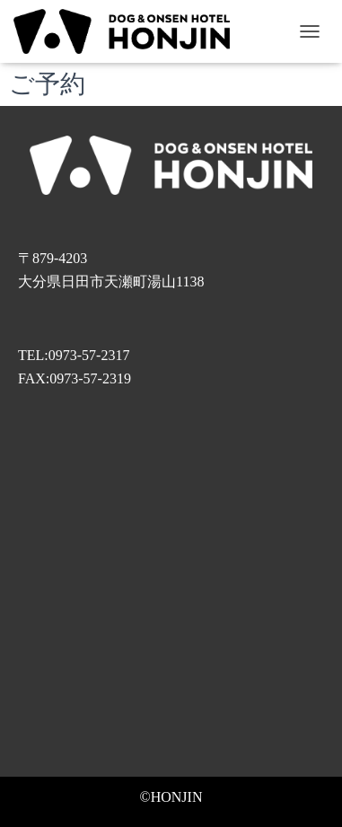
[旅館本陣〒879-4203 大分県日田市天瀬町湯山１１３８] (171, 597)
